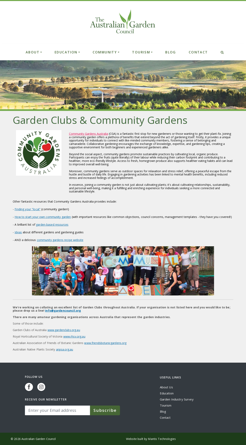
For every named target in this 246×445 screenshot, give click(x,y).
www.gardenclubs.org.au (64, 330)
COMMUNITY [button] (105, 52)
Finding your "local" (27, 209)
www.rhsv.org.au (74, 336)
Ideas (18, 232)
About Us (166, 387)
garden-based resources (52, 224)
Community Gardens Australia (88, 134)
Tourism (166, 405)
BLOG (170, 52)
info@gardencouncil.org (63, 310)
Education (167, 393)
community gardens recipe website (60, 240)
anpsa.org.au (64, 349)
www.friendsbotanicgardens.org (105, 343)
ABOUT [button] (32, 52)
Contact (165, 417)
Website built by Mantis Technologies (151, 439)
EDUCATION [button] (66, 52)
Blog (163, 411)
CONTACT (198, 52)
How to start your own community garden (43, 217)
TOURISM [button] (141, 52)
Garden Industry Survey (177, 399)
